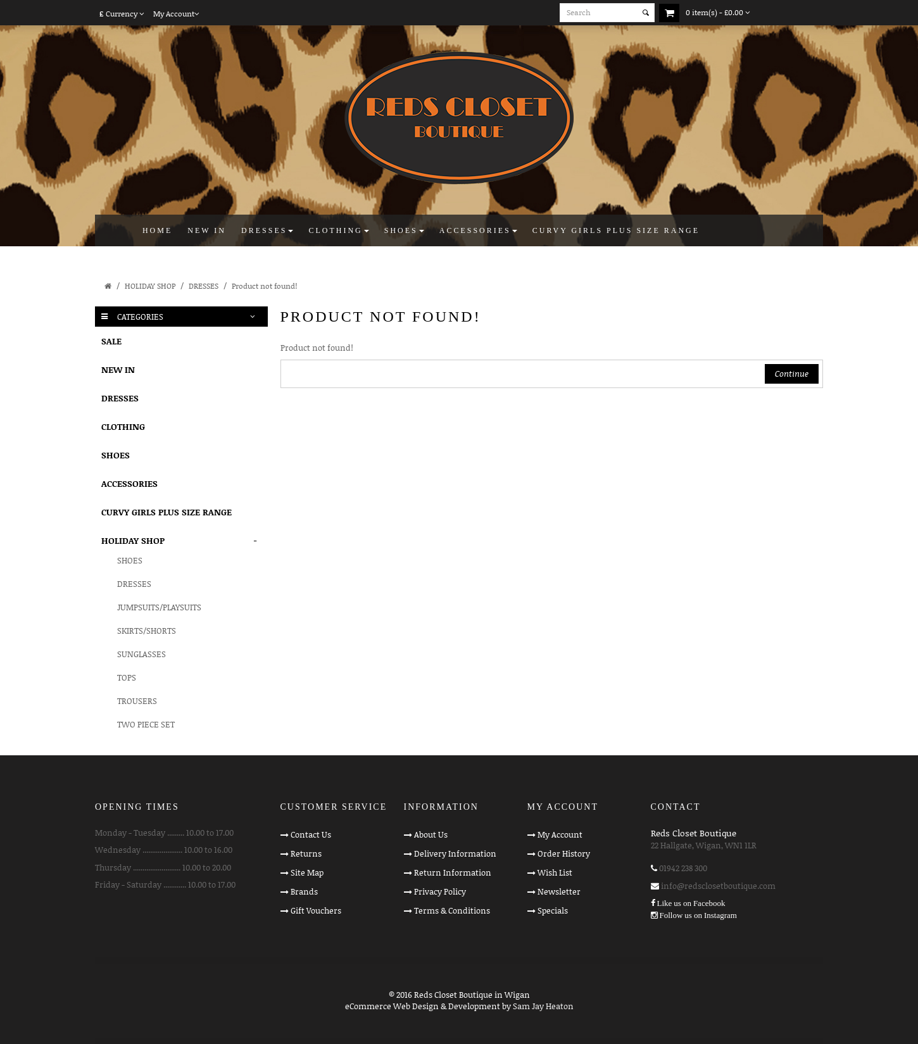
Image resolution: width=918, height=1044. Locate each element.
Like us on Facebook (691, 903)
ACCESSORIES (129, 483)
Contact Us (311, 834)
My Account (560, 834)
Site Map (307, 872)
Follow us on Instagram (698, 915)
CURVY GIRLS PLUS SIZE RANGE (166, 512)
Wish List (555, 872)
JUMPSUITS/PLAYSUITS (159, 607)
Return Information (452, 872)
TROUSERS (137, 701)
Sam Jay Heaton (543, 1006)
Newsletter (559, 891)
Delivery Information (455, 853)
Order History (564, 853)
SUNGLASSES (141, 654)
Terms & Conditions (452, 910)
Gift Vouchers (316, 910)
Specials (553, 910)
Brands (304, 891)
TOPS (126, 677)
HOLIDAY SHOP (150, 285)
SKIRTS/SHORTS (146, 630)
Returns (306, 853)
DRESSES (203, 285)
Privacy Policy (440, 891)
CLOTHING (123, 426)
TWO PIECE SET (146, 724)
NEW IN (118, 369)
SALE (111, 341)
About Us (431, 834)
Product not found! (264, 285)
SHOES (115, 455)
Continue (791, 373)
